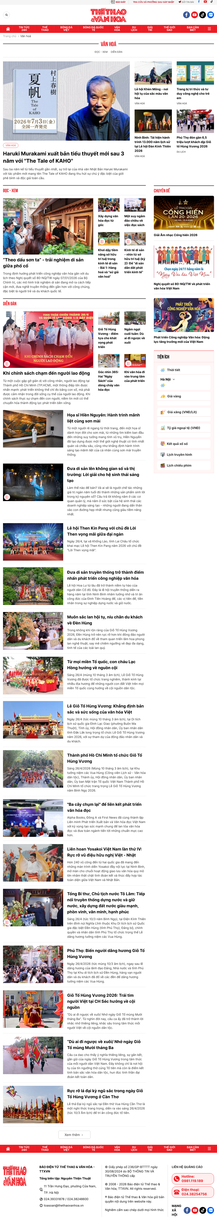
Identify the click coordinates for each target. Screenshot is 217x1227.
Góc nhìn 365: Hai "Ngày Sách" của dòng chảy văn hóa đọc (108, 381)
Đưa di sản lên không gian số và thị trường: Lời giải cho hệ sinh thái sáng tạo (103, 474)
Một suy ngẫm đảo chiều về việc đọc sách (134, 220)
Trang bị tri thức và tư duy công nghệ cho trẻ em (193, 93)
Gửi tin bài (186, 2)
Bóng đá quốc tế (93, 29)
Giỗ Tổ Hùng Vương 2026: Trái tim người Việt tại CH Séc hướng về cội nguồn (101, 1001)
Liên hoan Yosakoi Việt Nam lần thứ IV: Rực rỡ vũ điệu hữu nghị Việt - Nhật (104, 852)
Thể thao (45, 29)
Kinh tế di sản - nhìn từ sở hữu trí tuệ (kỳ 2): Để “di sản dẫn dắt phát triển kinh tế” (134, 261)
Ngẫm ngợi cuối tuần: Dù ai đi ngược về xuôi (134, 335)
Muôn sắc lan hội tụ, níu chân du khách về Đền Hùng (105, 620)
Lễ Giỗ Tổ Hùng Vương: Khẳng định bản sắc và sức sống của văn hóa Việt (105, 709)
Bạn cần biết (193, 29)
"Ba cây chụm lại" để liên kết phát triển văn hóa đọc (104, 807)
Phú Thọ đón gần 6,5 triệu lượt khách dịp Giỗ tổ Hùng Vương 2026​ (194, 142)
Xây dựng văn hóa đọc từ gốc (108, 220)
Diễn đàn (116, 52)
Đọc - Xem (101, 52)
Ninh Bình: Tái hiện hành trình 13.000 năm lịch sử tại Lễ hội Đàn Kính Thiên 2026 (153, 144)
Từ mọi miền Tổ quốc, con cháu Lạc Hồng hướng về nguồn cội (101, 664)
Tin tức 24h (24, 29)
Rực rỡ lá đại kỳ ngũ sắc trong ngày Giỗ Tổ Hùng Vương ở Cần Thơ (105, 1093)
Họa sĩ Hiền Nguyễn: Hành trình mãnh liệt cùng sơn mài (103, 418)
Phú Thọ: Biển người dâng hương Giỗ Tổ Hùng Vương (106, 953)
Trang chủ (9, 36)
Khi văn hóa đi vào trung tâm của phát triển (134, 376)
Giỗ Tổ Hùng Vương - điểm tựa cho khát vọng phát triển (108, 338)
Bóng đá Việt (66, 29)
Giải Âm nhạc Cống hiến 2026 (175, 235)
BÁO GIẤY (121, 2)
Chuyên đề (162, 190)
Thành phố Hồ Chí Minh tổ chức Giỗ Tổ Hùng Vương (104, 758)
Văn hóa (117, 29)
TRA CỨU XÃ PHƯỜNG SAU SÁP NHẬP (153, 2)
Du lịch (134, 29)
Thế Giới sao (169, 29)
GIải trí (150, 29)
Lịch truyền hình (176, 455)
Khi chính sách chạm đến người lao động (46, 373)
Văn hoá (25, 36)
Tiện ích (163, 356)
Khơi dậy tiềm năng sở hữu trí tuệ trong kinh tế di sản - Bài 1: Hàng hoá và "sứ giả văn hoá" (108, 263)
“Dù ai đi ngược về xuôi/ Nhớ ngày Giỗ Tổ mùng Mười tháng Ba (104, 1044)
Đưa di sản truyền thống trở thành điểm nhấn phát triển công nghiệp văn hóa (105, 575)
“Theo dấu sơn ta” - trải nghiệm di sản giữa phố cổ (43, 263)
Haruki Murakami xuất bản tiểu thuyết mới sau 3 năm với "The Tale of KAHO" (63, 157)
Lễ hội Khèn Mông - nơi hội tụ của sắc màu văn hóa (151, 93)
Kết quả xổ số (174, 443)
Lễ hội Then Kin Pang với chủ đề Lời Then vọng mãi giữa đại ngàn (101, 531)
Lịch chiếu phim (176, 465)
